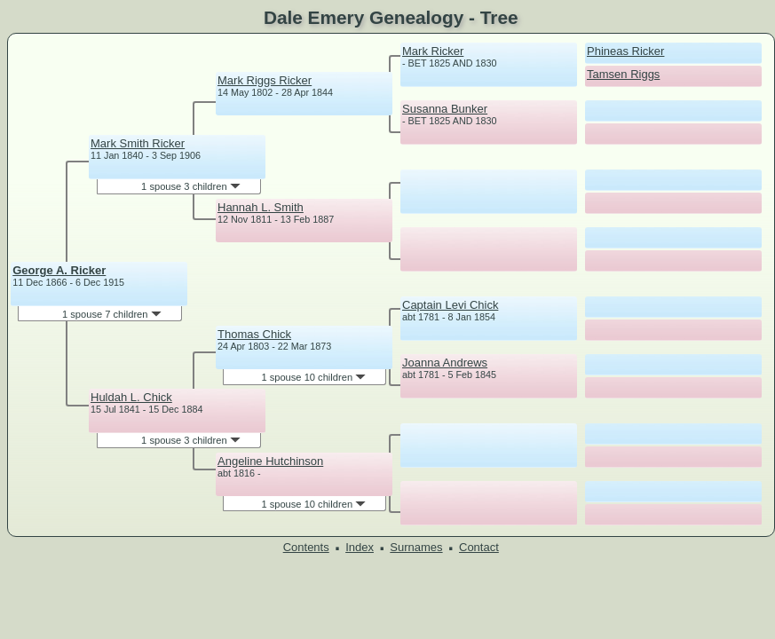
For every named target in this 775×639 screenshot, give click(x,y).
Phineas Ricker (625, 51)
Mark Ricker (432, 51)
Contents (306, 547)
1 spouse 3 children (191, 186)
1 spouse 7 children (112, 314)
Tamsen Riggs (623, 74)
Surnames (416, 547)
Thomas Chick (254, 334)
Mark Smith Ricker (138, 143)
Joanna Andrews (444, 362)
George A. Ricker (59, 270)
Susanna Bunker (444, 108)
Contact (479, 547)
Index (359, 547)
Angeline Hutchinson (270, 461)
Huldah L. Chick (131, 397)
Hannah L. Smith (260, 207)
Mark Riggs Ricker (264, 80)
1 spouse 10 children (313, 377)
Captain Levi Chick (450, 305)
